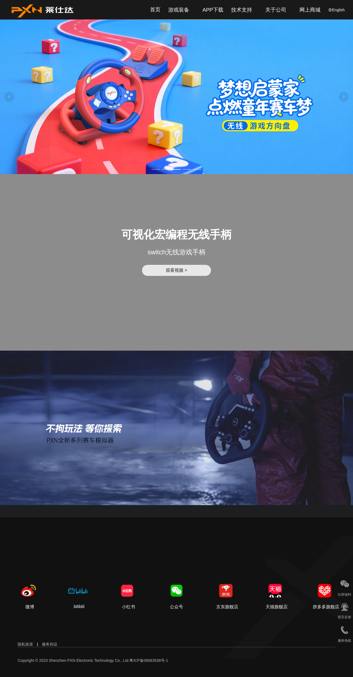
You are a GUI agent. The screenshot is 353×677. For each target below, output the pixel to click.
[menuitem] (181, 9)
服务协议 (49, 644)
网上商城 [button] (309, 10)
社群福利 (344, 594)
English (338, 10)
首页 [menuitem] (155, 9)
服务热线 (344, 641)
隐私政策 (25, 644)
